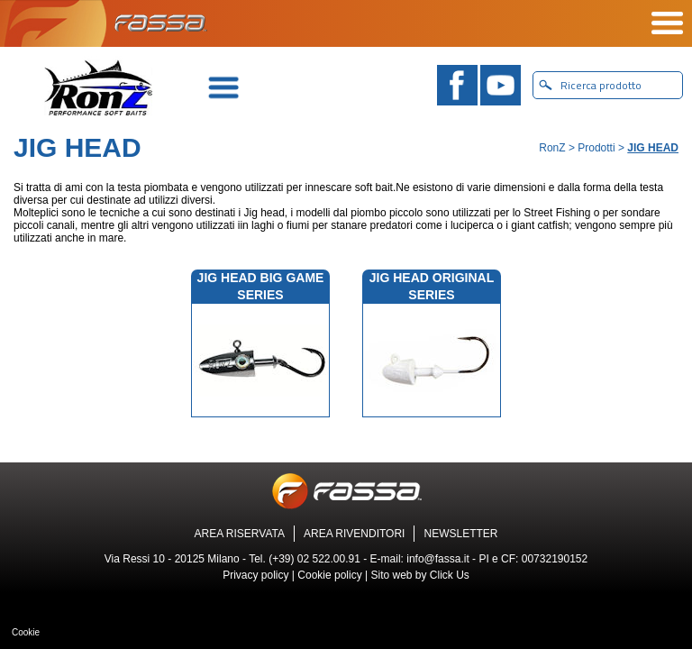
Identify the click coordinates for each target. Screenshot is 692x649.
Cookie (26, 632)
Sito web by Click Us (419, 575)
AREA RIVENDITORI (354, 533)
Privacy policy (255, 575)
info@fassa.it (437, 559)
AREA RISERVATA (240, 533)
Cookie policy (329, 575)
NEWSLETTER (460, 533)
